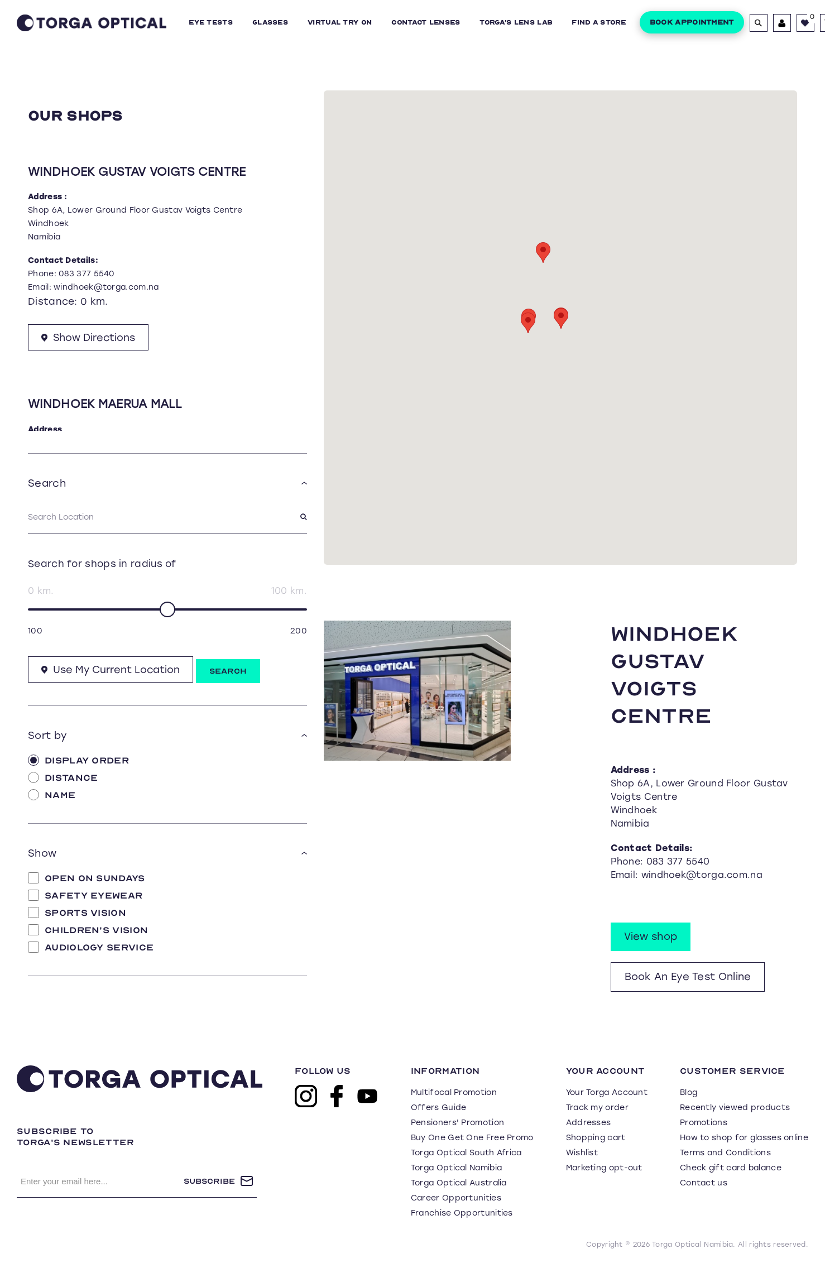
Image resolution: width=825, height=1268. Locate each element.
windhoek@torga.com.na (106, 287)
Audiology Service (91, 947)
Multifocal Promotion (454, 1092)
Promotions (703, 1122)
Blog (688, 1092)
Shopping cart (596, 1137)
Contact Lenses (425, 22)
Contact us (703, 1183)
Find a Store (599, 22)
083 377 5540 (87, 273)
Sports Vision (77, 912)
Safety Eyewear (85, 895)
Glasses (270, 22)
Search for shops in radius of (102, 563)
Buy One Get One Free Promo (472, 1137)
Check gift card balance (730, 1168)
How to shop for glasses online (744, 1137)
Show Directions (89, 339)
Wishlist (582, 1152)
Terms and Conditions (725, 1152)
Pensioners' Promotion (457, 1122)
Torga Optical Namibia (456, 1168)
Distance (63, 777)
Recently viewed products (735, 1107)
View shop (651, 936)
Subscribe (209, 1181)
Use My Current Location (111, 670)
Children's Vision (88, 929)
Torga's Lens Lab (515, 22)
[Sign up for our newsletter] (100, 1181)
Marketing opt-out (604, 1168)
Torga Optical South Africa (466, 1152)
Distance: (53, 301)
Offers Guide (439, 1107)
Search (230, 671)
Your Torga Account (606, 1092)
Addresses (588, 1122)
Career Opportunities (456, 1198)
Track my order (597, 1107)
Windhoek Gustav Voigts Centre (137, 172)
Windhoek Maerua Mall (104, 405)
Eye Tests (211, 22)
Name (51, 794)
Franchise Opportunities (462, 1213)
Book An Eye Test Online (688, 977)
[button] (561, 318)
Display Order (78, 760)
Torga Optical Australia (459, 1183)
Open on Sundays (86, 877)
